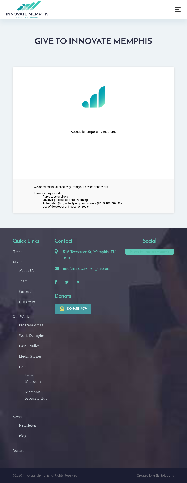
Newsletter (28, 425)
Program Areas (31, 325)
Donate (18, 450)
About (18, 262)
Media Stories (30, 356)
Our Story (27, 302)
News (17, 417)
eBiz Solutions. (163, 475)
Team (23, 281)
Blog (22, 436)
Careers (25, 291)
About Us (26, 270)
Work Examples (31, 335)
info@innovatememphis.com (86, 268)
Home (17, 251)
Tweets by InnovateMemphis (149, 251)
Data (22, 367)
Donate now (77, 308)
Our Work (21, 316)
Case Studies (29, 346)
